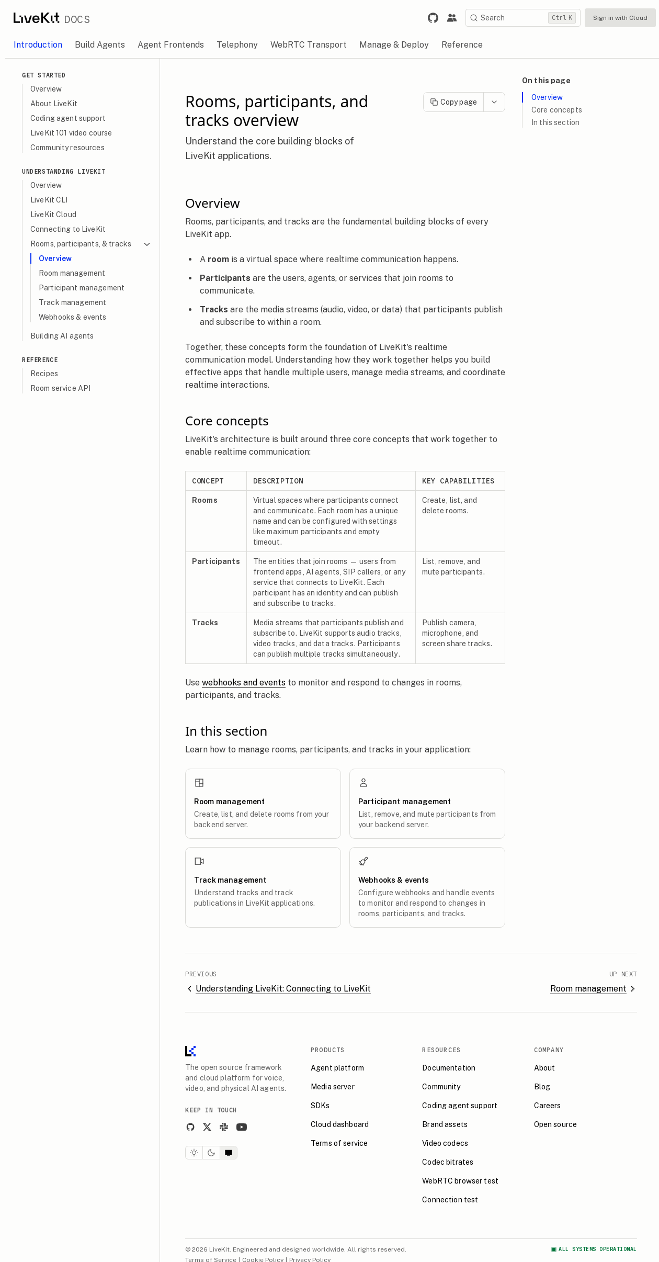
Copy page (453, 102)
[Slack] (224, 1127)
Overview (547, 97)
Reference (40, 359)
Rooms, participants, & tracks (90, 244)
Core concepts (556, 110)
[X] (207, 1127)
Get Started (44, 75)
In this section (555, 122)
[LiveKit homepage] (190, 1053)
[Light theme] (194, 1152)
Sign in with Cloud (620, 17)
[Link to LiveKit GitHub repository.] (433, 18)
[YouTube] (241, 1127)
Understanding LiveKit (64, 171)
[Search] (523, 18)
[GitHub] (190, 1127)
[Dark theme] (211, 1152)
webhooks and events (244, 683)
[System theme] (228, 1152)
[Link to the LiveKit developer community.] (452, 18)
